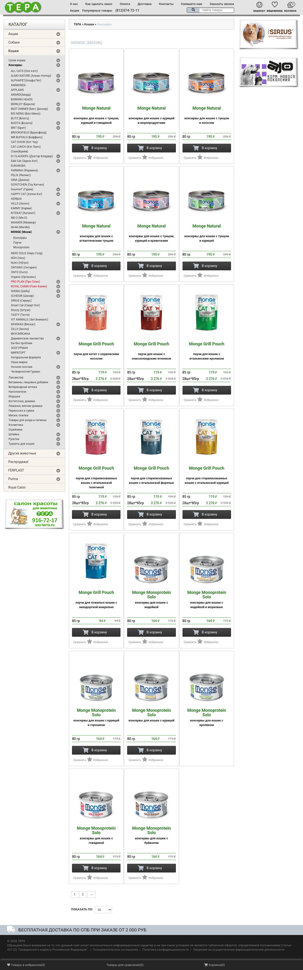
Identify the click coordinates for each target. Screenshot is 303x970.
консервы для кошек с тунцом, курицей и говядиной (96, 115)
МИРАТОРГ (18, 352)
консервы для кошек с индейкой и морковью (206, 599)
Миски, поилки (18, 415)
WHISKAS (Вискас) (23, 324)
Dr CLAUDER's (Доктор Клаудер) (32, 156)
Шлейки (14, 434)
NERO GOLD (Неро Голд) (27, 253)
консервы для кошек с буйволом (151, 835)
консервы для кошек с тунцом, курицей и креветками (151, 233)
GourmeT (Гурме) (22, 189)
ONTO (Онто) (19, 272)
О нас (74, 4)
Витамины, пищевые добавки (28, 382)
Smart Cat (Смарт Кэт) (25, 305)
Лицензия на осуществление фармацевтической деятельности (239, 949)
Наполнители (17, 391)
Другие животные (22, 453)
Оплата (125, 4)
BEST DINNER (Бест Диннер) (29, 109)
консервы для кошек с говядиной (96, 835)
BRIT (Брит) (18, 127)
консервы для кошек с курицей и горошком (96, 717)
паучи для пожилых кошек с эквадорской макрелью (96, 599)
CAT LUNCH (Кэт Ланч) (26, 146)
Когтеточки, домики (22, 401)
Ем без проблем (21, 343)
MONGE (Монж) (21, 232)
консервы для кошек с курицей (151, 715)
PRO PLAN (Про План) (25, 281)
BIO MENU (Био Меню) (25, 113)
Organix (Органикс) (23, 277)
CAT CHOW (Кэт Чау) (24, 142)
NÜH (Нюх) (18, 258)
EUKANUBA (18, 165)
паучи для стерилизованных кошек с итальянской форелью (151, 475)
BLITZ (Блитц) (20, 118)
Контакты (166, 4)
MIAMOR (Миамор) (23, 222)
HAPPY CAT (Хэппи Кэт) (26, 194)
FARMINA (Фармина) (24, 170)
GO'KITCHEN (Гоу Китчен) (27, 184)
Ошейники (15, 429)
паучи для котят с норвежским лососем (96, 351)
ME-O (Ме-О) (19, 217)
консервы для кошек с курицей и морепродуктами (151, 115)
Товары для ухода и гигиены (28, 420)
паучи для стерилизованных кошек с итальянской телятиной (96, 477)
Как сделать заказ (98, 4)
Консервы (15, 65)
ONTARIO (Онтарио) (24, 267)
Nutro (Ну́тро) (20, 262)
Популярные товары (97, 10)
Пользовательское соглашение (115, 949)
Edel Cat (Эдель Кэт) (24, 161)
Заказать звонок (222, 4)
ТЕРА (77, 24)
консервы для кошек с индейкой (151, 599)
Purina (13, 479)
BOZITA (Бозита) (21, 123)
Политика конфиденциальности (165, 949)
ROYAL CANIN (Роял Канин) (29, 286)
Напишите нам (191, 4)
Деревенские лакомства (27, 338)
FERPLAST (16, 470)
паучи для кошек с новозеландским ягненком (151, 351)
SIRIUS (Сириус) (21, 300)
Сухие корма (17, 60)
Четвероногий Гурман (25, 371)
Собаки (14, 42)
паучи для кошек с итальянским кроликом (206, 351)
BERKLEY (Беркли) (23, 104)
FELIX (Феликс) (21, 175)
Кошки (13, 51)
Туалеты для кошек (22, 443)
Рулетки (14, 439)
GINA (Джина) (20, 180)
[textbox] (210, 10)
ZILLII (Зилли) (20, 329)
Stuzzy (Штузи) (20, 310)
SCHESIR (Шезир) (22, 296)
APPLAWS (17, 90)
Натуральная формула (26, 357)
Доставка (145, 4)
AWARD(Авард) (21, 94)
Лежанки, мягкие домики (25, 406)
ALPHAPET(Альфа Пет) (26, 80)
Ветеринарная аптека (23, 387)
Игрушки (14, 396)
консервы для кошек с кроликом (206, 717)
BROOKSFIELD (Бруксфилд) (29, 132)
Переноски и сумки (21, 410)
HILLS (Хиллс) (20, 203)
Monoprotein (21, 247)
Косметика (16, 425)
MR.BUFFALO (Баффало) (27, 137)
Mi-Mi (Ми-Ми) (20, 227)
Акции (74, 10)
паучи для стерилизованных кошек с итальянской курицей (206, 475)
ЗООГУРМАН (19, 348)
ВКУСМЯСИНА (20, 333)
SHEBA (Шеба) (20, 291)
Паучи (17, 242)
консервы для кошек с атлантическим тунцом (96, 233)
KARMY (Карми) (21, 208)
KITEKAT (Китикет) (23, 213)
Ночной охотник (21, 367)
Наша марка (19, 362)
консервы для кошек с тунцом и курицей (206, 233)
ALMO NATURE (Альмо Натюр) (31, 75)
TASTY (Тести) (20, 314)
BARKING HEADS (21, 99)
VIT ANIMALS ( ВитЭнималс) (29, 319)
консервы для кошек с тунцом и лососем (206, 115)
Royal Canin (17, 487)
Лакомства (16, 377)
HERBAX (16, 198)
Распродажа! (18, 462)
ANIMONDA (18, 85)
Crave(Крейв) (19, 151)
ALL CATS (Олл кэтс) (24, 71)
